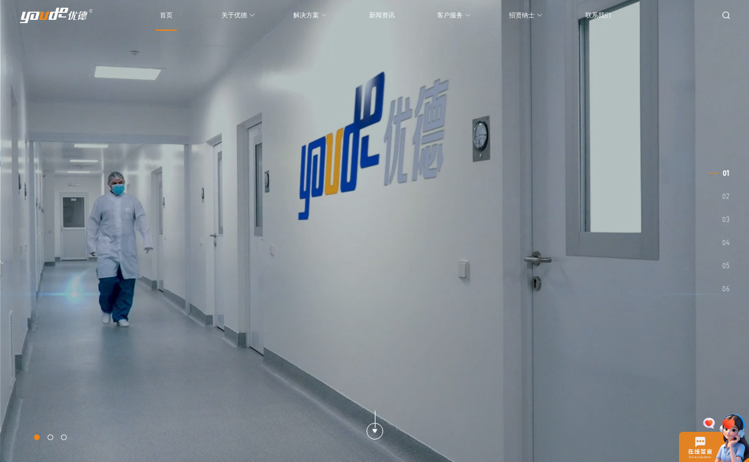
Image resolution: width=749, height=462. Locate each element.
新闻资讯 (382, 15)
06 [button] (726, 289)
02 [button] (726, 196)
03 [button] (726, 219)
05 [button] (726, 266)
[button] (37, 437)
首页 (166, 15)
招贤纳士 (526, 15)
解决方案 (310, 15)
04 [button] (726, 242)
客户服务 (454, 15)
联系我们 (598, 15)
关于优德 (238, 15)
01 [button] (726, 173)
